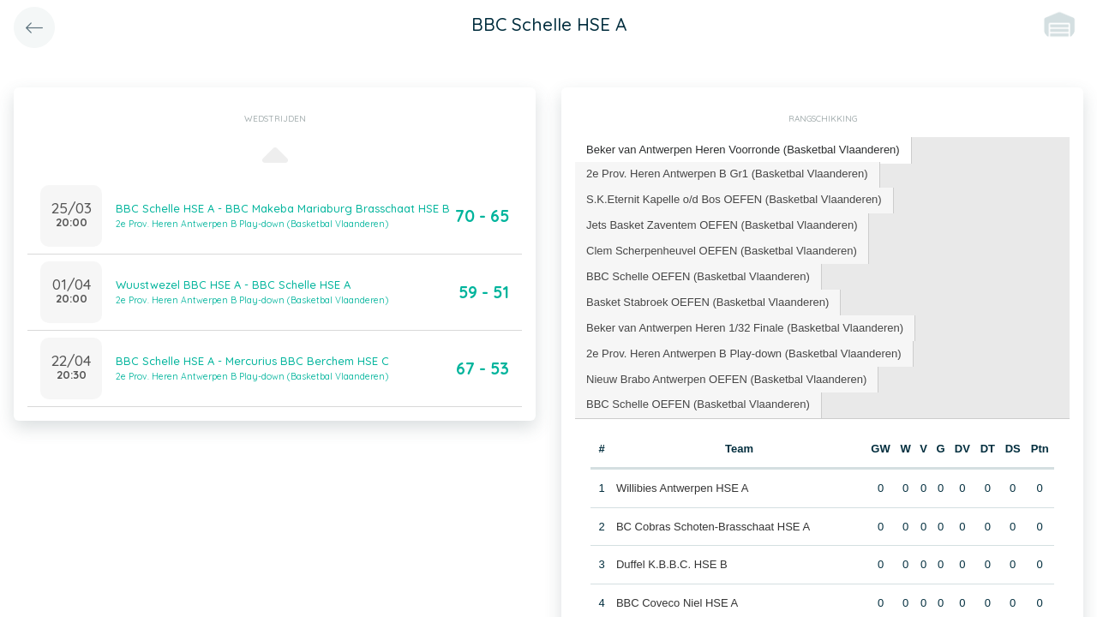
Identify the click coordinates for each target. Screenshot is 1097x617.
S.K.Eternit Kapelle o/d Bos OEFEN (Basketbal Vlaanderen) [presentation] (734, 199)
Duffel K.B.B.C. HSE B (672, 564)
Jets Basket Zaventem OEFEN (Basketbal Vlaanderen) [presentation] (721, 225)
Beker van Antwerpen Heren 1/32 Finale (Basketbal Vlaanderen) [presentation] (744, 327)
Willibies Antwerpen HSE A (682, 488)
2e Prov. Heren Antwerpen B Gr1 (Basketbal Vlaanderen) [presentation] (727, 173)
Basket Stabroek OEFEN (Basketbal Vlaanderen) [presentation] (707, 302)
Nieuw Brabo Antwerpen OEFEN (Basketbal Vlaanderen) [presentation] (726, 379)
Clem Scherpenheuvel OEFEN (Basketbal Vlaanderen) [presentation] (721, 250)
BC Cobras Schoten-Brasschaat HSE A (713, 526)
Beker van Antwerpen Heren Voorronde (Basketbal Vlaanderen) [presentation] (743, 149)
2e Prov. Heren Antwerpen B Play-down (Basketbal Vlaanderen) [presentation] (744, 353)
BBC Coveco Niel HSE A (677, 602)
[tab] (743, 150)
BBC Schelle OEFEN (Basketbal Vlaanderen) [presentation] (698, 276)
